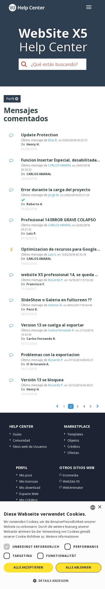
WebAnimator (73, 487)
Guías (17, 434)
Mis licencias (28, 481)
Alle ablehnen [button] (78, 567)
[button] (52, 580)
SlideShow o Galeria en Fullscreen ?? (56, 300)
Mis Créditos (28, 500)
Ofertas (73, 452)
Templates (75, 434)
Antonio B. (55, 305)
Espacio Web (29, 493)
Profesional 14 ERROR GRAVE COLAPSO (58, 220)
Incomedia (70, 475)
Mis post (25, 475)
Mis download (29, 487)
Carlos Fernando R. (61, 330)
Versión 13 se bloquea (42, 380)
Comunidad (21, 440)
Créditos (73, 446)
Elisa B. (53, 140)
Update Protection (39, 135)
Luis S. (52, 254)
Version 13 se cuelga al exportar (52, 325)
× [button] (99, 507)
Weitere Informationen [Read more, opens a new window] (62, 536)
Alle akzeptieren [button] (28, 567)
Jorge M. (53, 195)
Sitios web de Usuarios (30, 446)
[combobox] (92, 507)
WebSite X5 (71, 481)
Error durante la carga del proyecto (55, 189)
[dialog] (52, 545)
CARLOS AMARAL (59, 165)
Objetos (73, 440)
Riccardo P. (56, 280)
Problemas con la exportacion (50, 354)
